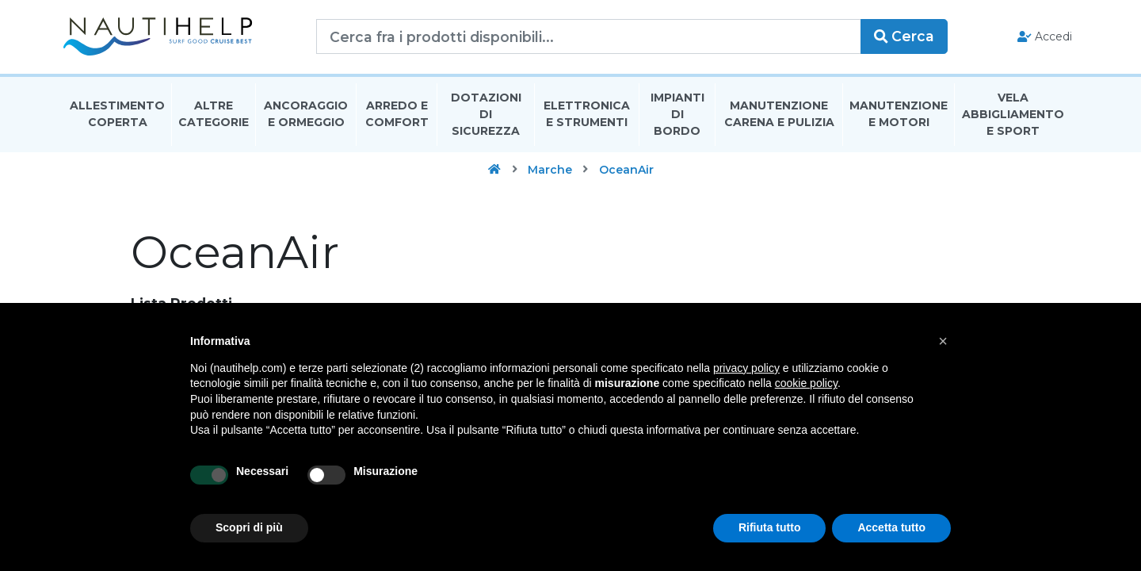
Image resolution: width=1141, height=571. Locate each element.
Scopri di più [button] (249, 527)
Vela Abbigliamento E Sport (1013, 114)
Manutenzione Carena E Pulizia (779, 113)
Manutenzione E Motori (898, 113)
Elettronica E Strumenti (587, 113)
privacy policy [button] (746, 368)
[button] (943, 341)
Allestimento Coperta (117, 113)
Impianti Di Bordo (677, 114)
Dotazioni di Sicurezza (486, 114)
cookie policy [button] (806, 383)
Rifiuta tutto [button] (769, 527)
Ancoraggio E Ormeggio (306, 113)
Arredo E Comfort (397, 113)
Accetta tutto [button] (891, 527)
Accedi (1044, 36)
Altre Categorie (213, 113)
